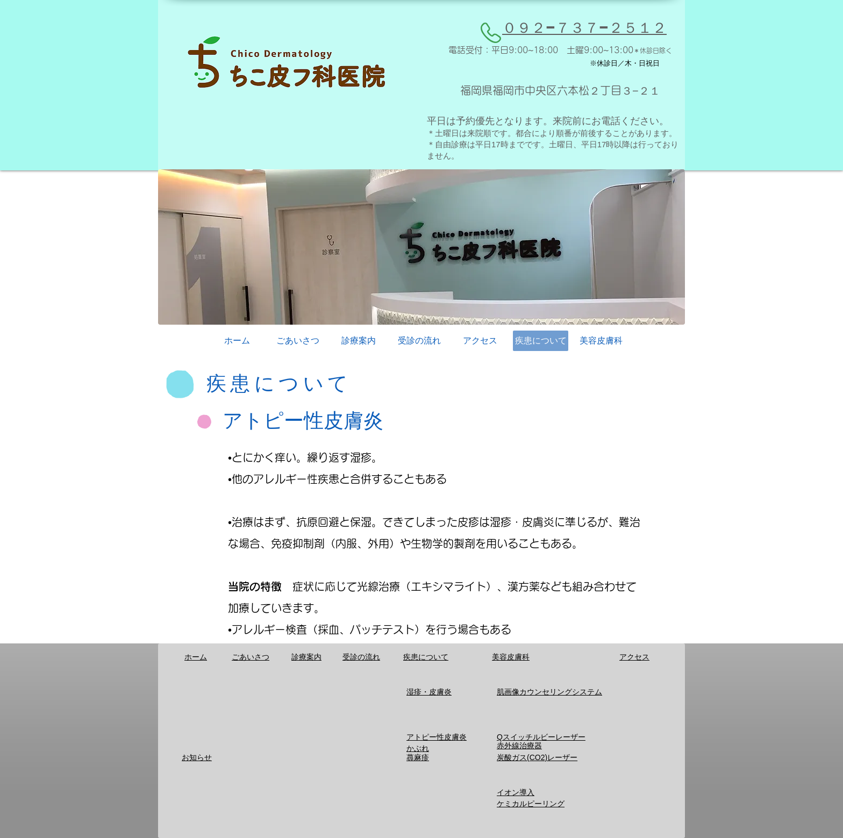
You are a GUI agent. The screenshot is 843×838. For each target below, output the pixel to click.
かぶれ (417, 748)
